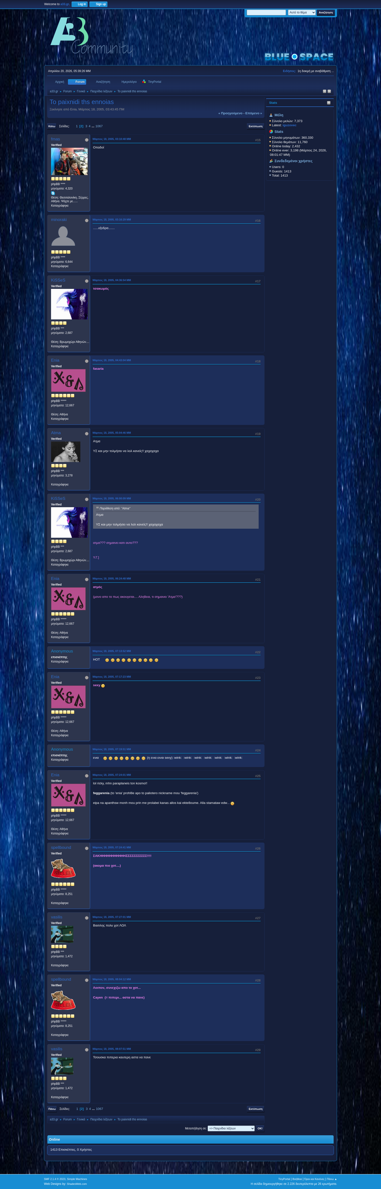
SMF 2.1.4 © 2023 (54, 1179)
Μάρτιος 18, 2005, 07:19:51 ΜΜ (112, 749)
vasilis (56, 917)
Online (54, 1139)
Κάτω (51, 126)
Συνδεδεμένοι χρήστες (294, 161)
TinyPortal (284, 1179)
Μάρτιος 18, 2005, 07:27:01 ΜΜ (112, 916)
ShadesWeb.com (77, 1183)
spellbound (61, 847)
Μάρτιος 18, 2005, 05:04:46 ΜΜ (112, 432)
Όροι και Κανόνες (314, 1179)
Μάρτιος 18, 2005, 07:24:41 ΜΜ (112, 847)
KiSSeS (58, 280)
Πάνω (52, 1108)
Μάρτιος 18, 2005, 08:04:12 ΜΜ (112, 979)
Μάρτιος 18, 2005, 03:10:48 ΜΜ (112, 138)
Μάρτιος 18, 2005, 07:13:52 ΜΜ (112, 651)
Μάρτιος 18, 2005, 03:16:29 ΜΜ (112, 219)
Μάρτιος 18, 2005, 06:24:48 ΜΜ (112, 578)
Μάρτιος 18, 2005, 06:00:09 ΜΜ (112, 498)
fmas (55, 139)
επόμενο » (253, 113)
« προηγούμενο (230, 113)
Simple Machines (77, 1179)
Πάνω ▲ (332, 1179)
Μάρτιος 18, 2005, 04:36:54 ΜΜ (112, 280)
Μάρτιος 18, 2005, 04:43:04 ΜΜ (112, 360)
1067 (99, 126)
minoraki (59, 219)
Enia (55, 360)
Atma (56, 433)
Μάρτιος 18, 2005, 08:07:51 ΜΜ (112, 1048)
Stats (273, 103)
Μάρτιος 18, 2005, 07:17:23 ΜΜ (112, 676)
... (93, 126)
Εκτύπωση (256, 126)
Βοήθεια (297, 1179)
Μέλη (279, 115)
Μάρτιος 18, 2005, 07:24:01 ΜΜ (112, 774)
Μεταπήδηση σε (195, 1128)
